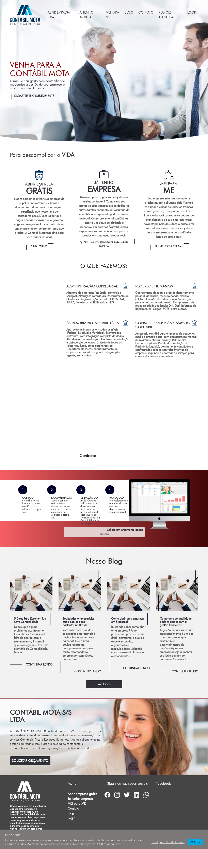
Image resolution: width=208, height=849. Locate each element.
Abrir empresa (39, 246)
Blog (129, 12)
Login (192, 12)
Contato (146, 12)
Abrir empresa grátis (59, 15)
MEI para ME (112, 15)
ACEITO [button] (195, 842)
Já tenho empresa (86, 15)
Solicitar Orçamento (30, 761)
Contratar (87, 455)
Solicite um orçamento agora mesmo (121, 532)
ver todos (104, 684)
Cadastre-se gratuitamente (34, 96)
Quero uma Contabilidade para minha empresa (104, 244)
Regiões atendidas (167, 15)
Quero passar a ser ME (169, 246)
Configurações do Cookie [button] (168, 842)
